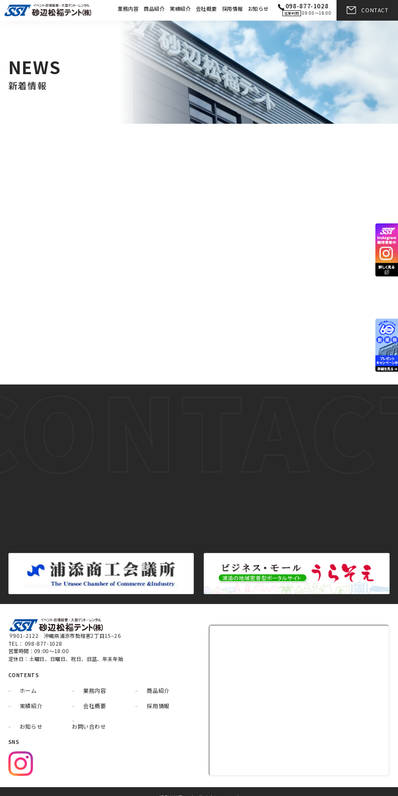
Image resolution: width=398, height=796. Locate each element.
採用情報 (232, 8)
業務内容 (128, 8)
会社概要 (206, 8)
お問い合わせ (89, 715)
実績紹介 (180, 8)
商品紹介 (154, 8)
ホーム (28, 679)
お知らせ (258, 8)
